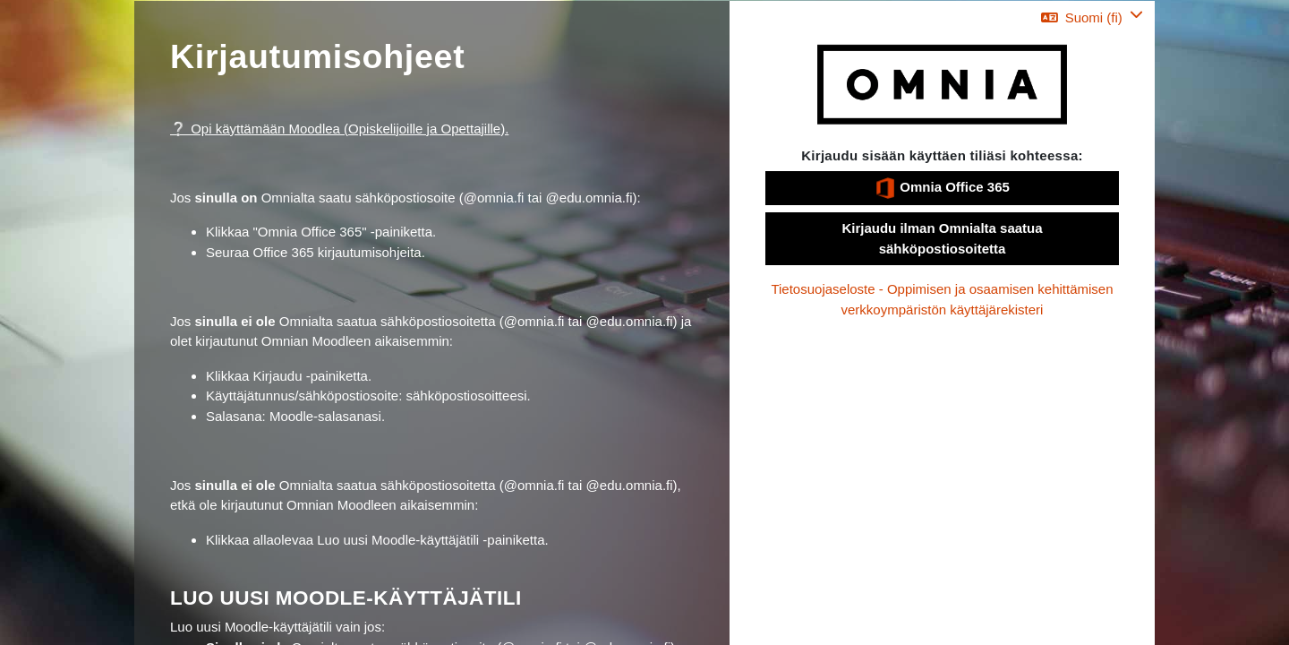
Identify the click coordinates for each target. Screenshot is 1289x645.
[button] (1092, 17)
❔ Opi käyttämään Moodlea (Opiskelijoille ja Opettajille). (339, 128)
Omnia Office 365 (942, 188)
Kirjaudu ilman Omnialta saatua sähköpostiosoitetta (941, 238)
